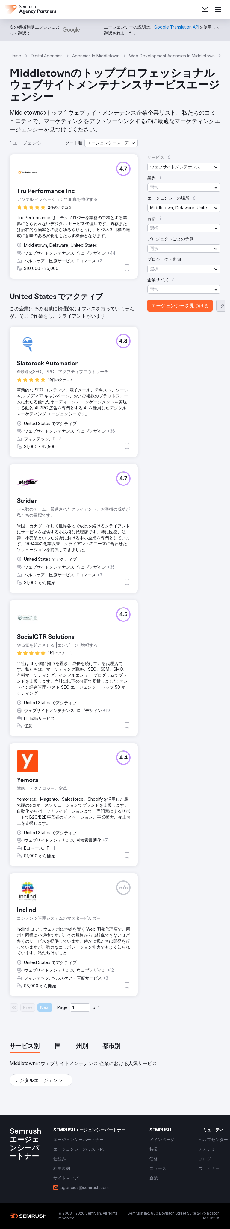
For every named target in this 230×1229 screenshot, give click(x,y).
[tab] (25, 1046)
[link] (204, 10)
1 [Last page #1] (98, 1007)
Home (15, 55)
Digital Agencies (47, 55)
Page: (63, 1007)
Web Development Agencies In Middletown (172, 55)
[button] (111, 143)
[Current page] (80, 1007)
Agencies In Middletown (95, 55)
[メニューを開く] (218, 10)
